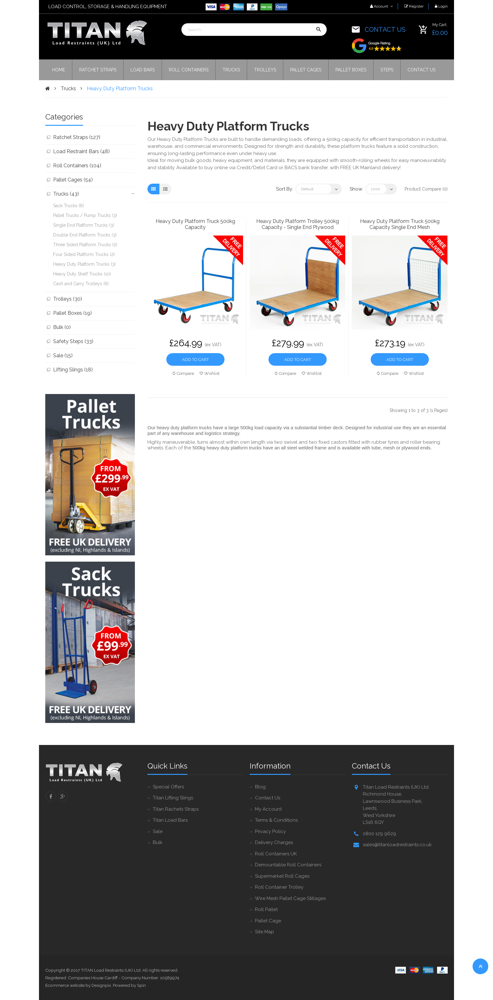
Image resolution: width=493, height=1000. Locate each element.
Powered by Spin (129, 985)
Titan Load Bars (170, 820)
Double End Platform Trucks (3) (85, 234)
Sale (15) (63, 355)
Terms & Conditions (276, 820)
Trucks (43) (66, 194)
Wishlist (209, 373)
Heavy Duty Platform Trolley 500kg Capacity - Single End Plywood (297, 224)
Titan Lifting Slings (173, 798)
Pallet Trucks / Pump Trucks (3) (85, 215)
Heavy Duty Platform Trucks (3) (84, 264)
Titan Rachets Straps (176, 809)
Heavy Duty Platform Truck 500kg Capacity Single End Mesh (400, 224)
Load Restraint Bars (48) (81, 151)
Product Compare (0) (426, 189)
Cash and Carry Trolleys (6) (81, 283)
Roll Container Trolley (279, 887)
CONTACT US (385, 29)
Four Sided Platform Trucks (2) (84, 254)
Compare (183, 373)
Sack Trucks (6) (68, 205)
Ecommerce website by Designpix (78, 985)
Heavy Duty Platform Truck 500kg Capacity (195, 224)
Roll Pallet (266, 909)
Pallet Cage (268, 921)
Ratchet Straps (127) (76, 137)
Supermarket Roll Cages (282, 876)
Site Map (264, 932)
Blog (260, 787)
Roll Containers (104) (77, 166)
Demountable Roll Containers (288, 865)
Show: (356, 189)
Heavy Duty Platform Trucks (120, 89)
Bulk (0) (62, 327)
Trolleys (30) (67, 299)
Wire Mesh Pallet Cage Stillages (290, 898)
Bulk (158, 842)
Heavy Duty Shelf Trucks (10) (82, 273)
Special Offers (168, 787)
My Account (268, 809)
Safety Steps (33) (73, 341)
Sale (158, 831)
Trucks (68, 89)
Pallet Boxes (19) (72, 313)
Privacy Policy (270, 831)
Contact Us (267, 798)
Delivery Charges (274, 842)
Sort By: (284, 189)
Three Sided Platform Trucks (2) (85, 244)
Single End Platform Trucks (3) (83, 225)
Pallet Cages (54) (73, 180)
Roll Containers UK (276, 854)
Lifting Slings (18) (73, 370)
